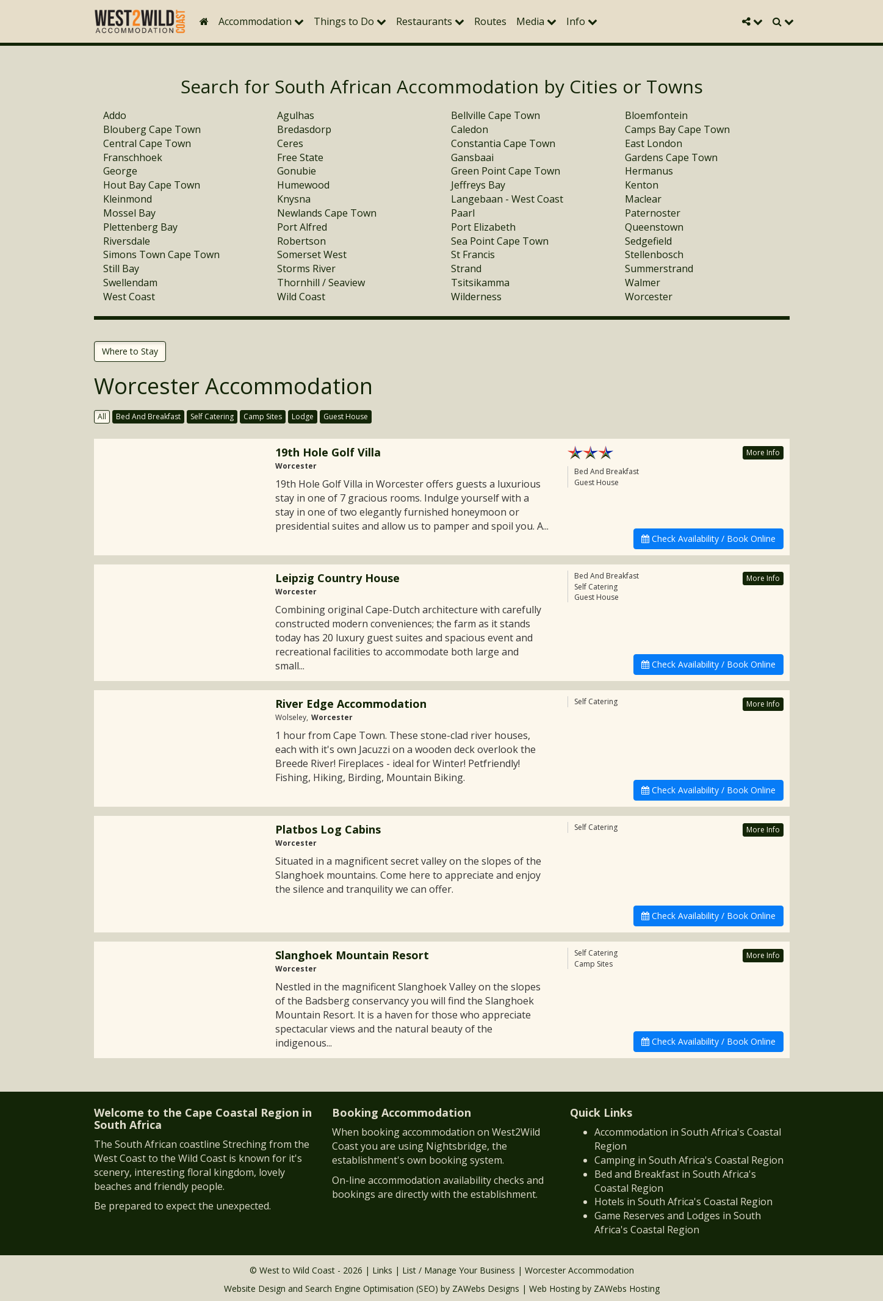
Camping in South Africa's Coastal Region (689, 1160)
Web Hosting (554, 1288)
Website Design (255, 1288)
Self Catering (212, 416)
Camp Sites (262, 416)
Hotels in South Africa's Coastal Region (683, 1201)
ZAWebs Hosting (627, 1288)
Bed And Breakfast (148, 416)
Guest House (345, 416)
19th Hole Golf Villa (328, 452)
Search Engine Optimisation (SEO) (371, 1288)
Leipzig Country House (337, 578)
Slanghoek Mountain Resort (352, 955)
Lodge (303, 416)
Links (382, 1270)
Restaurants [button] (430, 21)
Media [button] (536, 21)
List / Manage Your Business (458, 1270)
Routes (490, 21)
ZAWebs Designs (485, 1288)
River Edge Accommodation (351, 703)
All (102, 416)
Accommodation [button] (261, 21)
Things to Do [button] (350, 21)
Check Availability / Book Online (708, 538)
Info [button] (581, 21)
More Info (763, 452)
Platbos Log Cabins (328, 829)
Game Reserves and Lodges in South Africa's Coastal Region (677, 1222)
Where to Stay (130, 351)
